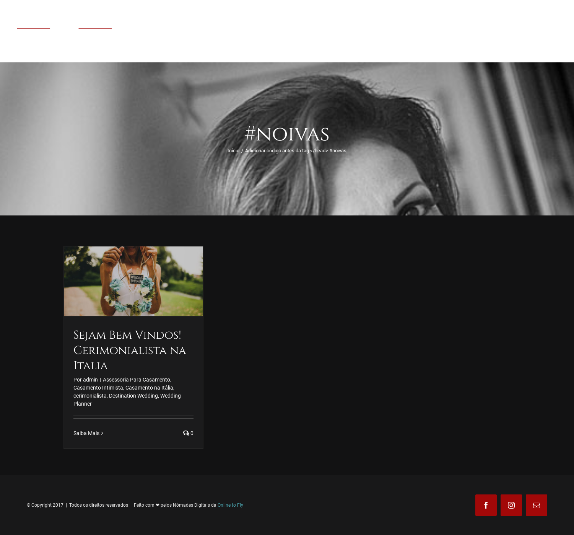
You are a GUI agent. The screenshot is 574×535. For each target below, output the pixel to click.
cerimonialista (90, 396)
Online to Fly (230, 505)
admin (90, 380)
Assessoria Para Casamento (136, 380)
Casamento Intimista (98, 388)
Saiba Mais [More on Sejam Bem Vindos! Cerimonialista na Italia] (86, 433)
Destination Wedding (133, 396)
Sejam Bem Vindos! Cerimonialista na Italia (129, 351)
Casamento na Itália (149, 388)
